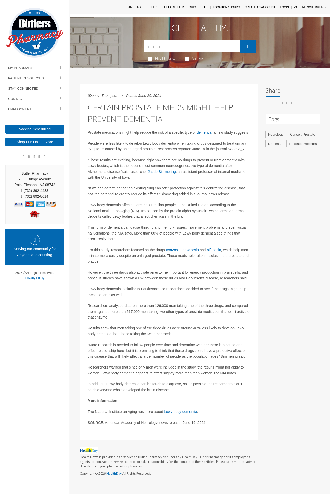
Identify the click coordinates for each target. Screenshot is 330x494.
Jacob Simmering (162, 172)
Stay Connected (23, 88)
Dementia (275, 144)
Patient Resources (26, 78)
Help (153, 7)
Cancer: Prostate (302, 134)
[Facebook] (24, 157)
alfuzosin (214, 250)
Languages (135, 7)
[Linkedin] (34, 157)
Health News (162, 58)
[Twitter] (44, 157)
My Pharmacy (20, 68)
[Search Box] (192, 46)
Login (284, 7)
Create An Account (260, 7)
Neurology (275, 134)
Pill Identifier (173, 7)
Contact (16, 99)
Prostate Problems (303, 144)
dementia (204, 132)
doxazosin (191, 250)
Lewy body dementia (180, 411)
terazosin (173, 250)
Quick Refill (198, 7)
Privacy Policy (35, 278)
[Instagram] (39, 157)
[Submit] (248, 46)
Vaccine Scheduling (35, 129)
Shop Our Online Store (34, 142)
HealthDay (114, 473)
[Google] (29, 157)
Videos (194, 58)
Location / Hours (226, 7)
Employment (19, 109)
